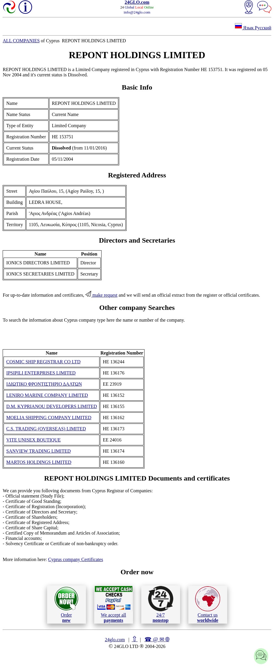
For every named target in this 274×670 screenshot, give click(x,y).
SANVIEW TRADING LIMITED (38, 451)
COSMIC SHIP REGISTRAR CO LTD (43, 361)
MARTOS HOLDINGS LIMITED (38, 462)
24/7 (161, 604)
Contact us (207, 604)
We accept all (113, 604)
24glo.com (115, 639)
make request (101, 295)
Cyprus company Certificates (75, 559)
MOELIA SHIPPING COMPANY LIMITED (48, 417)
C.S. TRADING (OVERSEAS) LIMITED (46, 428)
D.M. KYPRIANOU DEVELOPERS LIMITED (51, 406)
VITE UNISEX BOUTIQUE (33, 439)
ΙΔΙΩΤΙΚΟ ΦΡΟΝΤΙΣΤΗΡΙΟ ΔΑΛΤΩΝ (44, 384)
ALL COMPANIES (21, 40)
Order (66, 604)
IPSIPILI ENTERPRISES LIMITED (41, 372)
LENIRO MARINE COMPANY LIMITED (47, 395)
